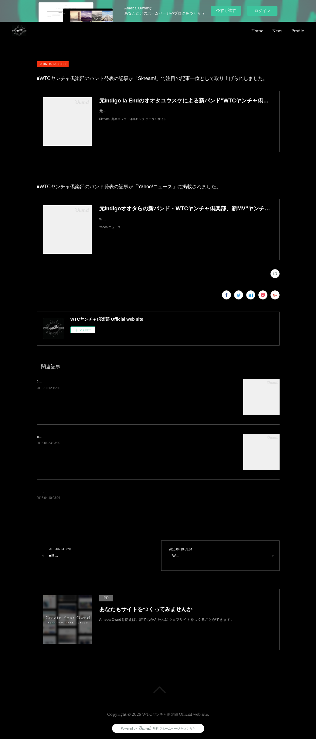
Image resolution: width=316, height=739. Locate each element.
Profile (297, 30)
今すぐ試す (226, 10)
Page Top (158, 690)
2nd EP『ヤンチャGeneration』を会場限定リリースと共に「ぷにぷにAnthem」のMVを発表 (112, 382)
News (277, 30)
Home (257, 30)
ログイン (262, 10)
